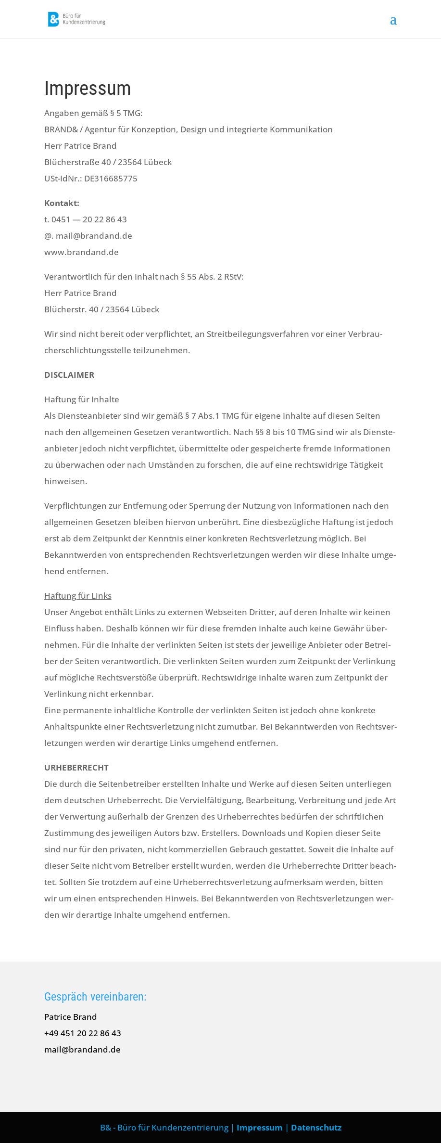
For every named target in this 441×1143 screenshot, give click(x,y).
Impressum (260, 1127)
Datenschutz (316, 1127)
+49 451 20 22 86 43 (82, 1033)
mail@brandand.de (82, 1049)
